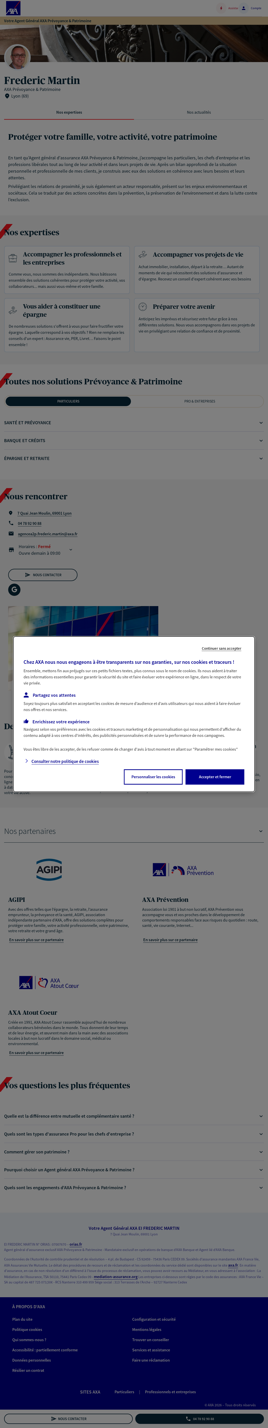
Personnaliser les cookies (153, 776)
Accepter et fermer (215, 776)
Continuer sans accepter (221, 648)
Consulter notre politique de (65, 761)
